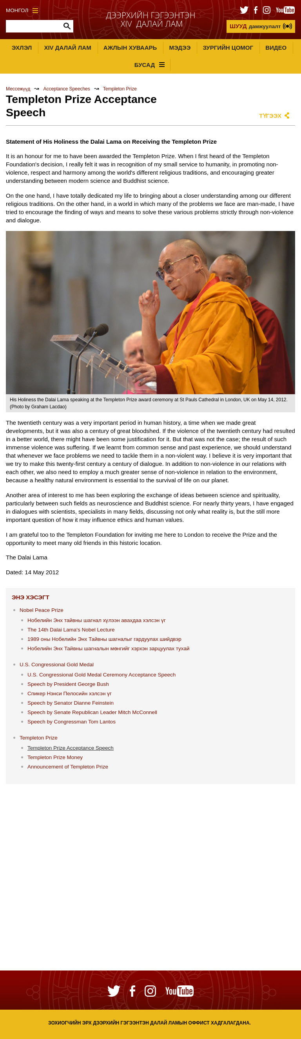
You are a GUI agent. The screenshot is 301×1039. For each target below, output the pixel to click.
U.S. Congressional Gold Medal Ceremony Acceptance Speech (101, 675)
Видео (275, 47)
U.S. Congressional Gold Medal (57, 664)
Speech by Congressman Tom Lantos (71, 722)
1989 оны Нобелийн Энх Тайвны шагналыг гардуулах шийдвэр (104, 639)
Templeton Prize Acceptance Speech (70, 748)
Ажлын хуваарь (130, 47)
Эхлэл (22, 47)
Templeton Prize (120, 89)
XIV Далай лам (67, 47)
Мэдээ (179, 47)
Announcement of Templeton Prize (67, 767)
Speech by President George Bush (68, 684)
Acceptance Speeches (66, 89)
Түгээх (270, 115)
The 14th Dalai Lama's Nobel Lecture (70, 630)
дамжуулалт (255, 26)
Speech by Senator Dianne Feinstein (70, 703)
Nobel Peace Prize (41, 610)
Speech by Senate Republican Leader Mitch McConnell (92, 712)
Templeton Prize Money (55, 757)
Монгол (22, 10)
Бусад (149, 64)
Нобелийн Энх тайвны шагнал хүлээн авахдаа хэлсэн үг (96, 620)
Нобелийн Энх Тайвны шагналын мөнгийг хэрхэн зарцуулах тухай (108, 648)
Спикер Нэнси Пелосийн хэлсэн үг (69, 693)
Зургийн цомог (228, 47)
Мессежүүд (18, 89)
